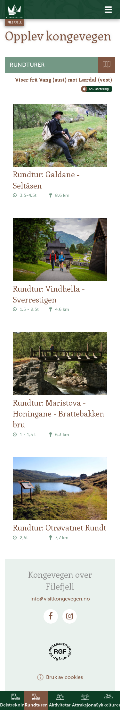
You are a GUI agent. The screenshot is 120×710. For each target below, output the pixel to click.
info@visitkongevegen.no (60, 598)
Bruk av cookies (60, 677)
